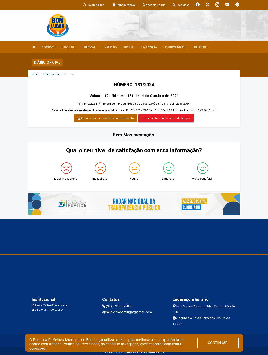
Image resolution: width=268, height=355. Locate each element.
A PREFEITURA (49, 47)
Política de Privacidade (80, 344)
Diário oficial (51, 74)
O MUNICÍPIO (69, 47)
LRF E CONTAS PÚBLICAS (175, 47)
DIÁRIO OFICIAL (110, 47)
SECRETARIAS (89, 47)
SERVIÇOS (129, 47)
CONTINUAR (218, 343)
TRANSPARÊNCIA (149, 47)
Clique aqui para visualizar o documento (106, 118)
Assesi (118, 352)
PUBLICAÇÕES (201, 47)
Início (35, 74)
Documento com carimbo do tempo (166, 118)
